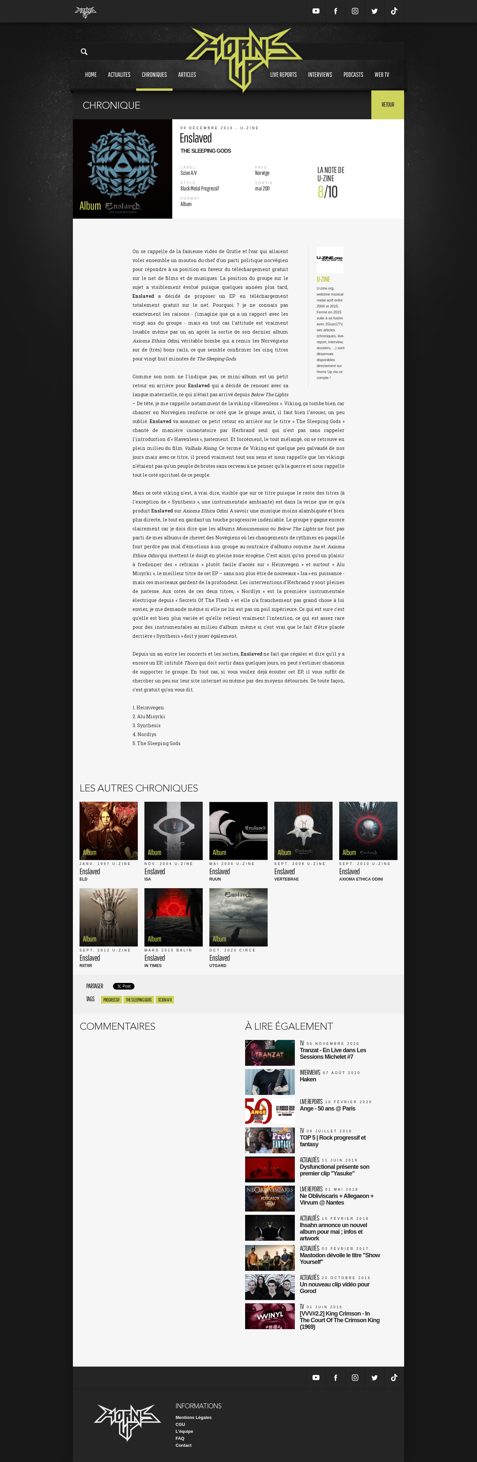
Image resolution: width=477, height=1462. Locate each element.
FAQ (180, 1438)
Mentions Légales (194, 1417)
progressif (111, 999)
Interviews (320, 81)
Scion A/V (165, 999)
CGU (180, 1424)
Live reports (283, 81)
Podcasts (353, 81)
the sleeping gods (139, 999)
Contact (183, 1445)
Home (91, 81)
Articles (187, 81)
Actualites (119, 81)
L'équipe (184, 1431)
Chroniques (154, 81)
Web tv (382, 81)
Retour (388, 104)
